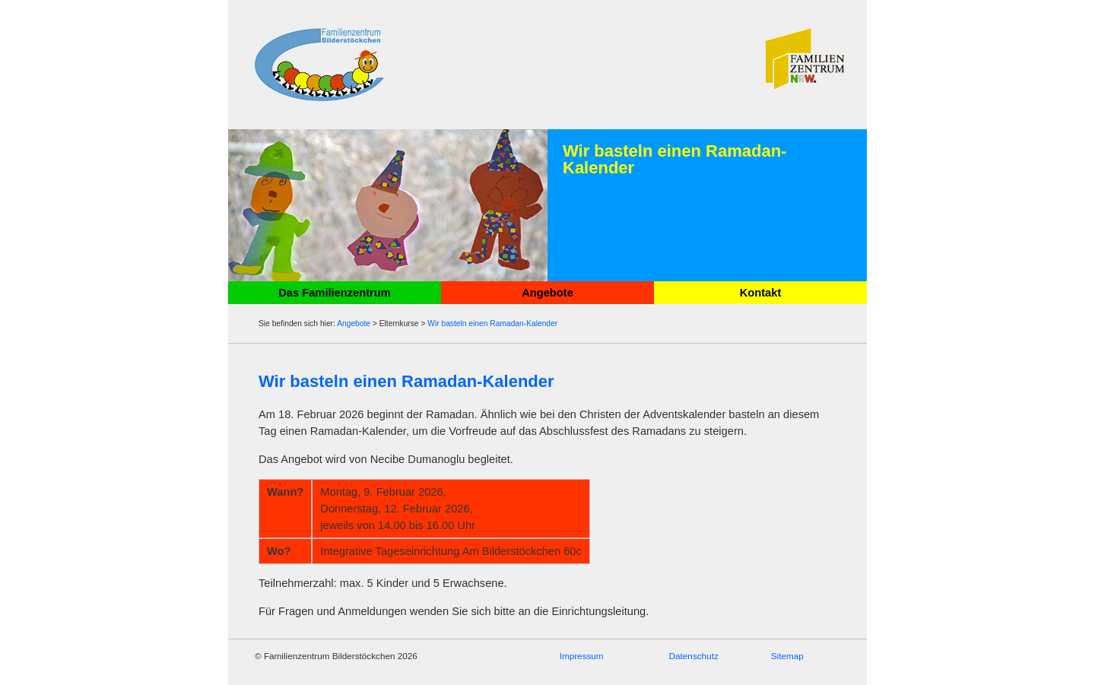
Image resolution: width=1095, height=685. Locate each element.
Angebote (547, 293)
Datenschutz (694, 656)
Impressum (582, 656)
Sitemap (787, 656)
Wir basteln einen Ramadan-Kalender (492, 323)
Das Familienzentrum (334, 293)
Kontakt (761, 293)
